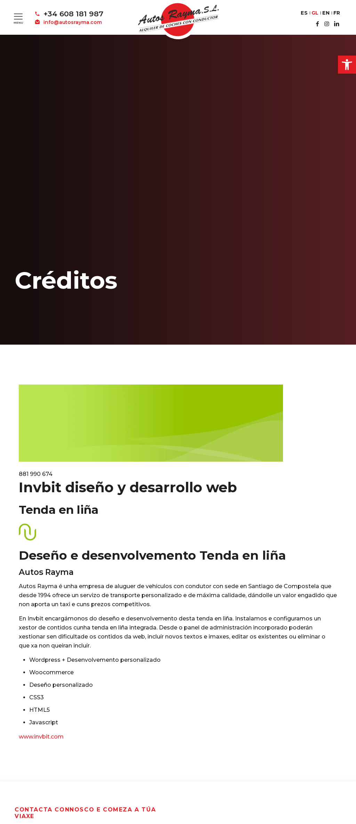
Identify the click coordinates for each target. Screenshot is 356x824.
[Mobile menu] (18, 16)
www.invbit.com (41, 736)
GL (315, 13)
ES (304, 13)
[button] (347, 65)
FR (336, 13)
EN (326, 13)
